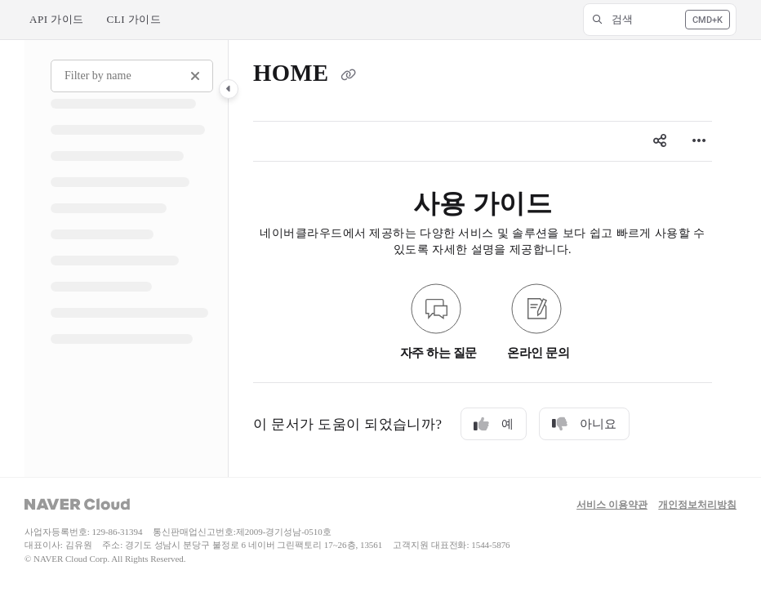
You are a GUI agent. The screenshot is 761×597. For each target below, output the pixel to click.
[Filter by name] (132, 76)
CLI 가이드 (134, 19)
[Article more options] (699, 141)
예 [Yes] (494, 424)
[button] (660, 19)
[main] (483, 258)
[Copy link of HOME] (348, 76)
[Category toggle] (228, 89)
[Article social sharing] (660, 141)
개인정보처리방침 (697, 505)
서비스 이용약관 (612, 505)
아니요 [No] (584, 424)
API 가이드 (56, 19)
